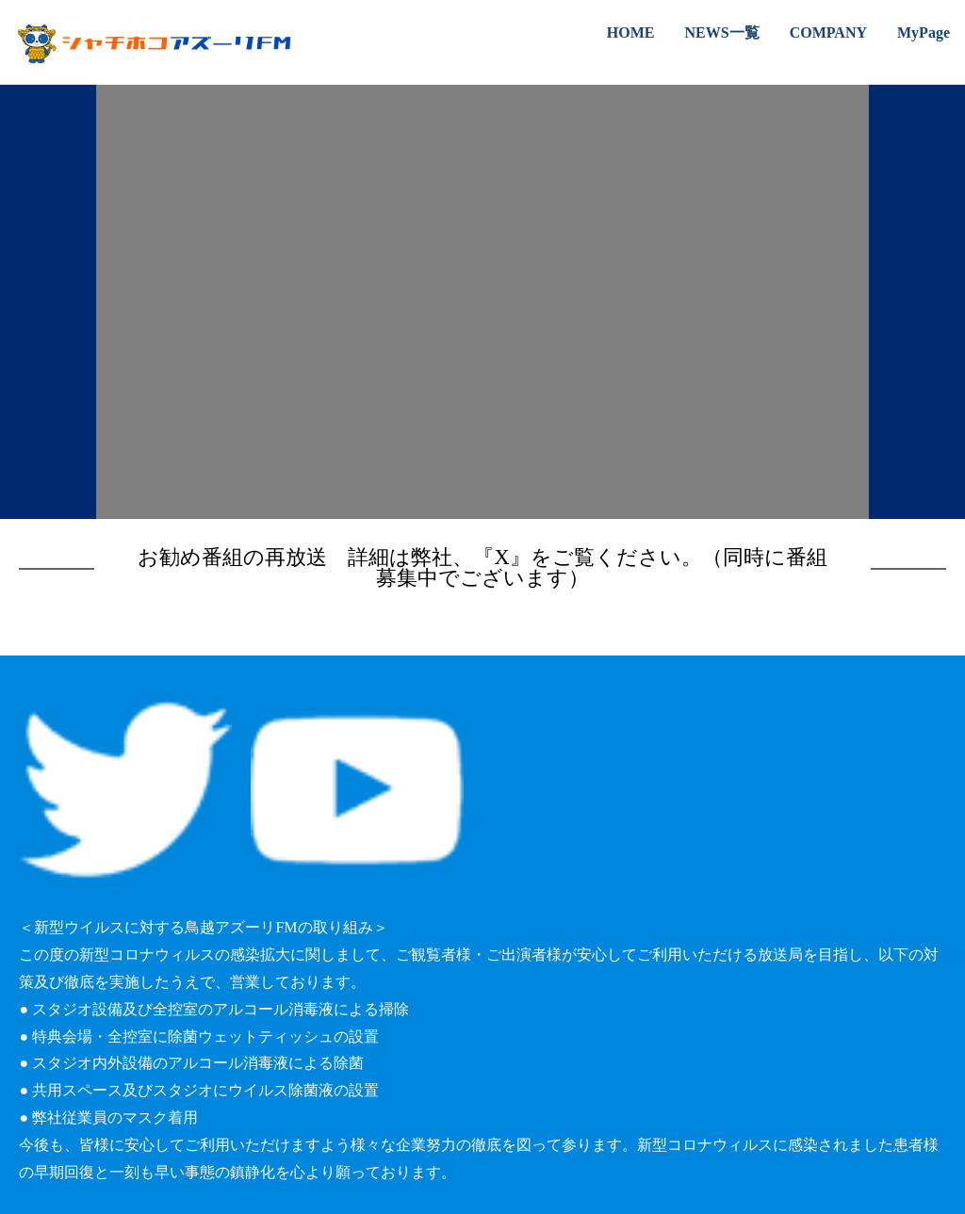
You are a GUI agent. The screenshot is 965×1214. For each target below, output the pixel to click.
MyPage (923, 32)
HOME (631, 32)
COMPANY (828, 32)
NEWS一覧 (722, 32)
